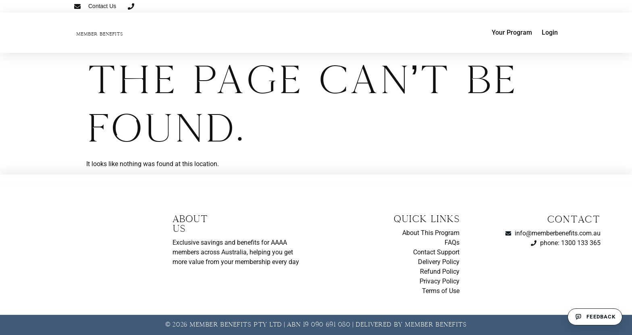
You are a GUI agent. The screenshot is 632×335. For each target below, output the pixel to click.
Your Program (512, 32)
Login (550, 32)
